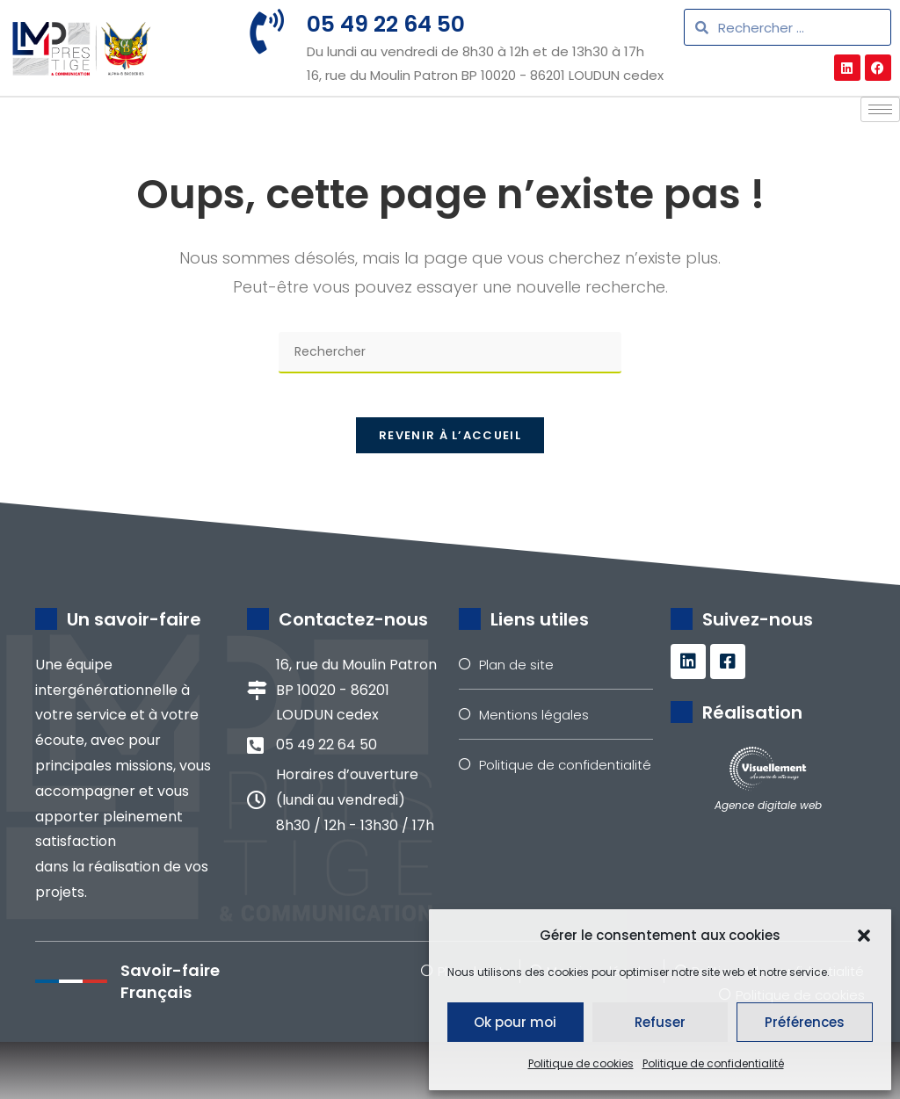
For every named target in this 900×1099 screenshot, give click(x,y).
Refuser (660, 1022)
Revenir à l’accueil (450, 492)
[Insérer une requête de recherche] (450, 400)
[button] (864, 935)
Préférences (805, 1022)
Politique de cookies (581, 1063)
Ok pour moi (515, 1022)
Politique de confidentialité (713, 1063)
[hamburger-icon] (880, 157)
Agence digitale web (768, 863)
